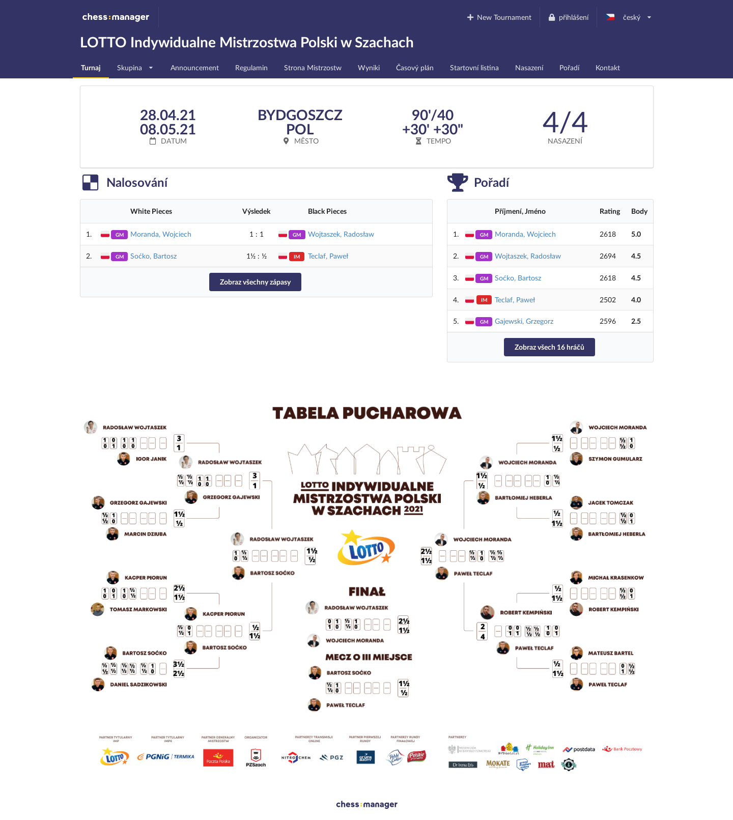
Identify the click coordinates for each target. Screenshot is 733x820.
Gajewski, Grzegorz (524, 321)
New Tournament (498, 17)
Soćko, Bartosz (153, 255)
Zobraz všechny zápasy (255, 281)
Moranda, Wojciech (160, 234)
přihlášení (568, 17)
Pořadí (569, 67)
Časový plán (415, 67)
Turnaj (91, 67)
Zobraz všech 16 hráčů (549, 347)
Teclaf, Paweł (328, 255)
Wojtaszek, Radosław (341, 234)
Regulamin (251, 67)
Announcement (195, 67)
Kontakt (608, 67)
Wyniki (369, 67)
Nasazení (529, 67)
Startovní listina (474, 67)
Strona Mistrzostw (313, 67)
